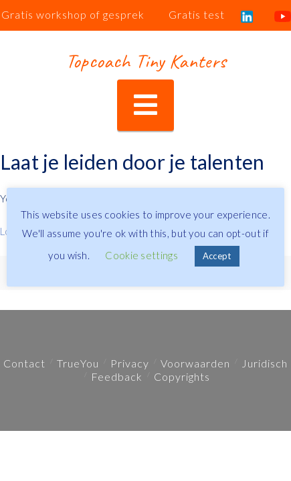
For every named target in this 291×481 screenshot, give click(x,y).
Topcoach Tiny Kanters (145, 61)
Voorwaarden (195, 363)
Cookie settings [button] (141, 255)
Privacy (129, 363)
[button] (145, 105)
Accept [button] (217, 256)
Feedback (116, 376)
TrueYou (78, 363)
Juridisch (264, 363)
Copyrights (182, 376)
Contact (24, 363)
